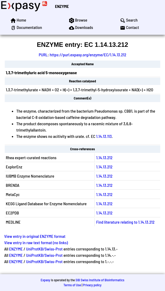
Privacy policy (92, 285)
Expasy (45, 280)
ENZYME (62, 6)
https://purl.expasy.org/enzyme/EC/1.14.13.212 (88, 54)
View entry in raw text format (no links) (36, 242)
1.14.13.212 (104, 157)
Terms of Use (72, 285)
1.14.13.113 (104, 136)
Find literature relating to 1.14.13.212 (125, 221)
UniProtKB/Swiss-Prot (44, 248)
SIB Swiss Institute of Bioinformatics (100, 280)
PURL (43, 54)
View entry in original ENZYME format (35, 236)
